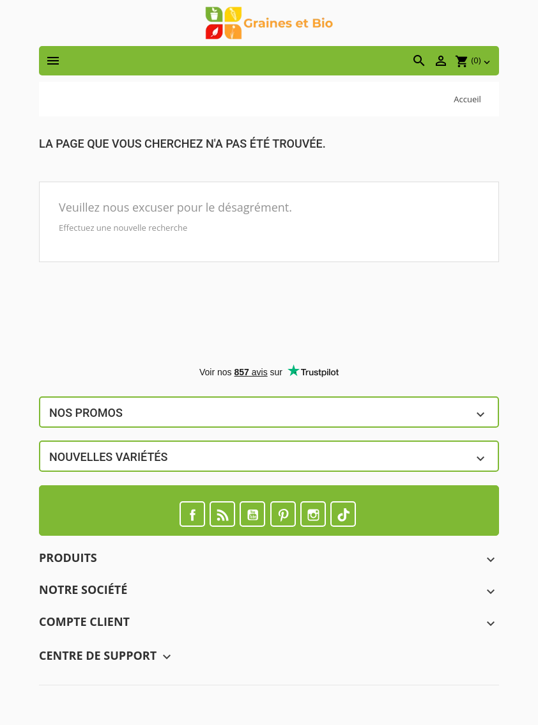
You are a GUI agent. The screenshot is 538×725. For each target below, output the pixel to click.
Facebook (192, 514)
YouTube (252, 514)
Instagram (313, 514)
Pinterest (283, 514)
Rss (222, 514)
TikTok (343, 514)
